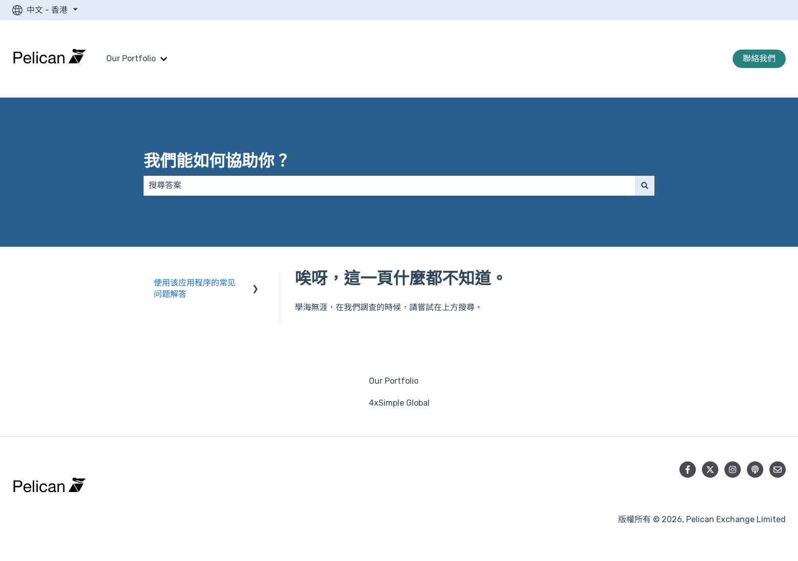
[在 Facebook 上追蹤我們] (687, 469)
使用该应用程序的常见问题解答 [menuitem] (195, 288)
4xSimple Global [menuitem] (399, 403)
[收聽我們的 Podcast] (755, 469)
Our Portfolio (131, 58)
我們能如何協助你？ (217, 161)
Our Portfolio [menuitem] (393, 381)
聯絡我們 (759, 58)
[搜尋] (644, 185)
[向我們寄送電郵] (777, 469)
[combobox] (389, 185)
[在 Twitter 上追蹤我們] (710, 469)
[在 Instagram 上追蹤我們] (732, 469)
